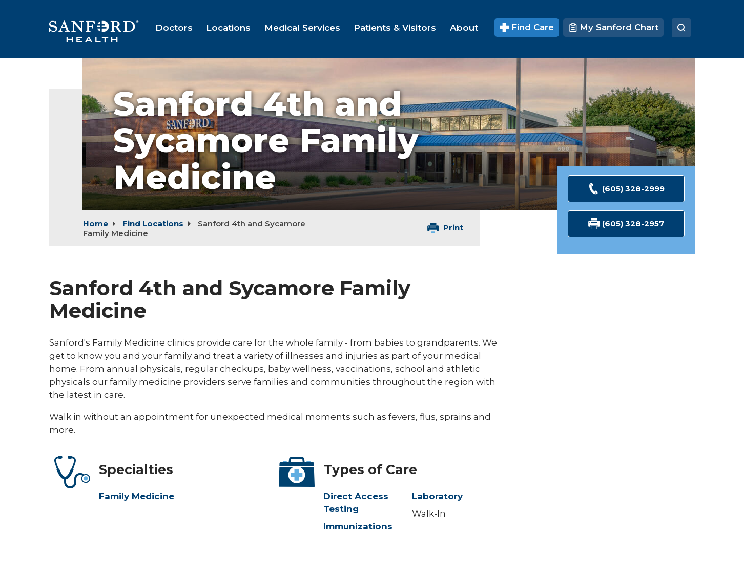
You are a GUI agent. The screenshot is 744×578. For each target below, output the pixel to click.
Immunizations (357, 526)
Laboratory (437, 496)
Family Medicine (136, 496)
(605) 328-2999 (626, 189)
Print (453, 227)
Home (95, 223)
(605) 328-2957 (626, 224)
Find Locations (152, 223)
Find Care (527, 27)
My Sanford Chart (613, 27)
